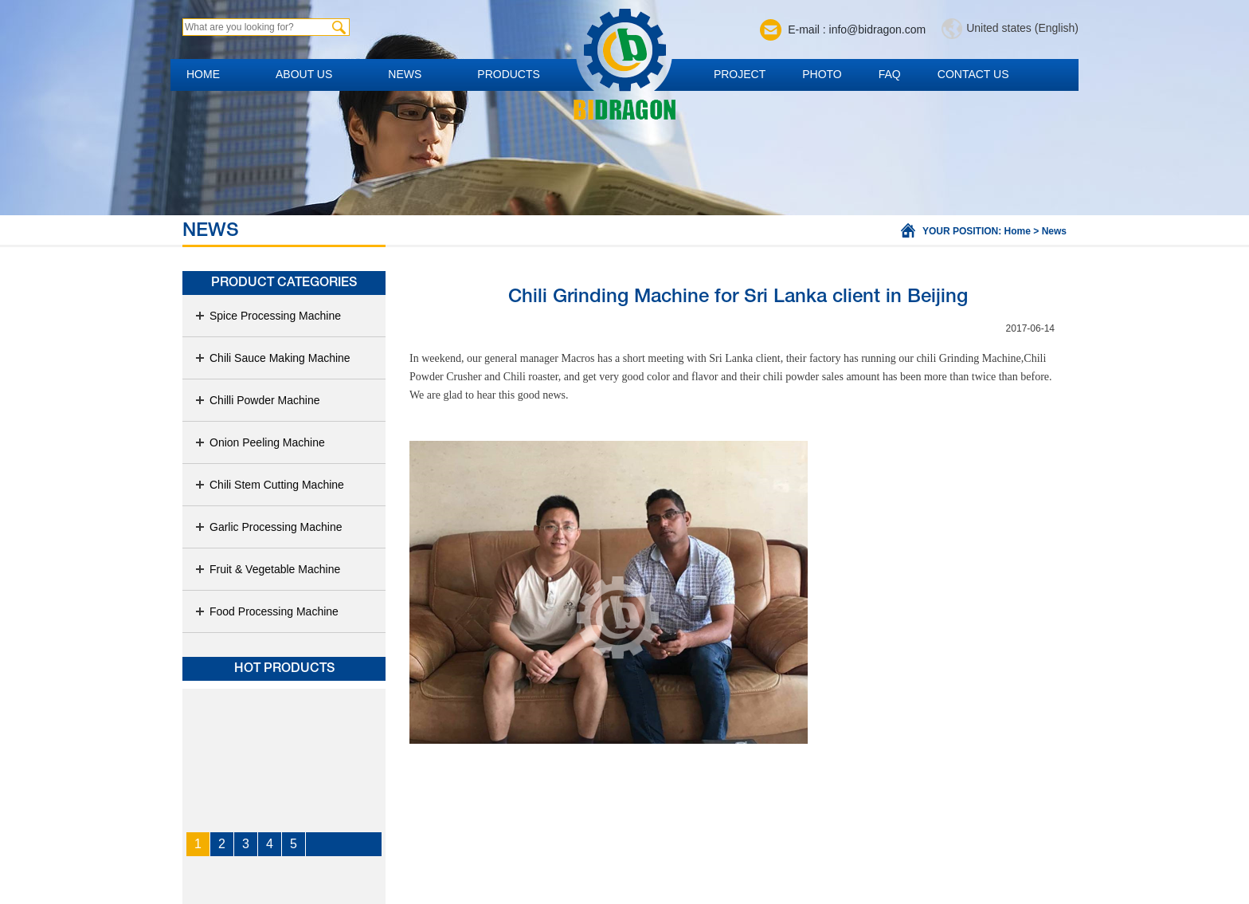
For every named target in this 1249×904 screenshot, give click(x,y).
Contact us (973, 74)
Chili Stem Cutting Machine (269, 484)
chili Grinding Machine (968, 358)
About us (304, 74)
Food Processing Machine (266, 611)
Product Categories (284, 283)
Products (508, 74)
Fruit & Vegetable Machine (267, 569)
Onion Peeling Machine (259, 442)
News (404, 74)
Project (739, 74)
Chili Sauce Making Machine (272, 358)
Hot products (284, 668)
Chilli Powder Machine (257, 400)
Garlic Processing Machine (268, 527)
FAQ (890, 74)
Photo (822, 74)
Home (203, 74)
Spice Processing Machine (267, 315)
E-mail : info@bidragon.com (857, 29)
